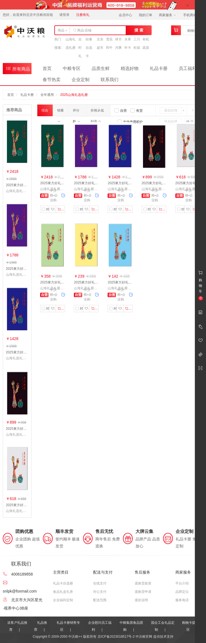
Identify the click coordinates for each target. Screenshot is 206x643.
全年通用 (47, 95)
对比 (47, 209)
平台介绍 (182, 583)
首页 (47, 68)
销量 (60, 112)
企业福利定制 (63, 600)
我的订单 (145, 15)
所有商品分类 (18, 69)
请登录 (64, 15)
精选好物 (130, 68)
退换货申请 (143, 592)
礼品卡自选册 (63, 583)
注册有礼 (82, 15)
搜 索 (138, 30)
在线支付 (99, 583)
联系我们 (109, 79)
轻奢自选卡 (89, 47)
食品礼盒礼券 (63, 592)
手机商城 (191, 15)
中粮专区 (72, 68)
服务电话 (182, 600)
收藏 (53, 209)
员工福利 (188, 68)
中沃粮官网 (143, 637)
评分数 (76, 112)
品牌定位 (182, 592)
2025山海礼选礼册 (74, 95)
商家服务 (167, 15)
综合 (45, 112)
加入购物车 (61, 209)
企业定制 (80, 79)
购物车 (192, 31)
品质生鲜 (101, 68)
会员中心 (125, 15)
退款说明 (141, 600)
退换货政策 (143, 583)
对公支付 (99, 592)
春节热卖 (51, 79)
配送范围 (99, 600)
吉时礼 (80, 47)
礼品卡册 (159, 68)
